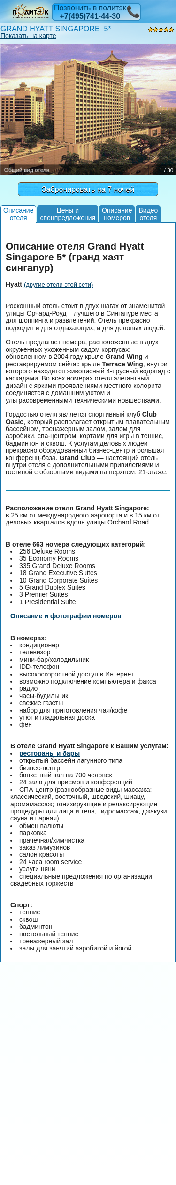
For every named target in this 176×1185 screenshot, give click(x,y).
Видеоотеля (148, 213)
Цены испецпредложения (67, 213)
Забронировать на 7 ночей (88, 189)
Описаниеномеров (117, 213)
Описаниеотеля (18, 213)
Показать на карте (28, 35)
